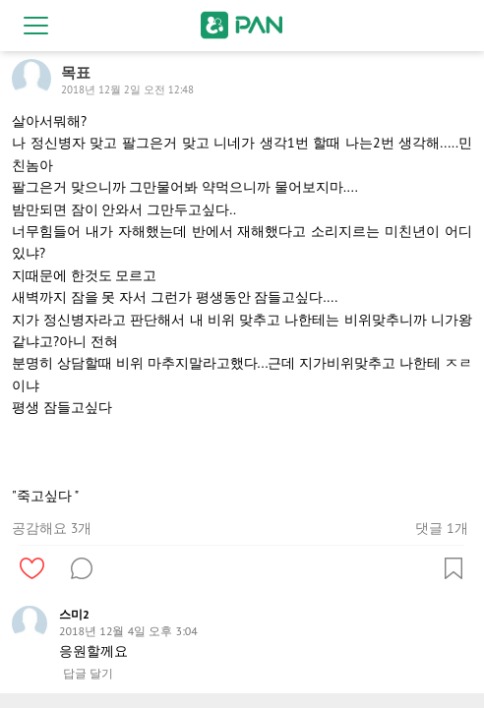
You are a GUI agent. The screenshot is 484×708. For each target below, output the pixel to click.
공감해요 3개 (51, 528)
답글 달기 (88, 673)
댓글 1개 (441, 528)
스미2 (74, 614)
